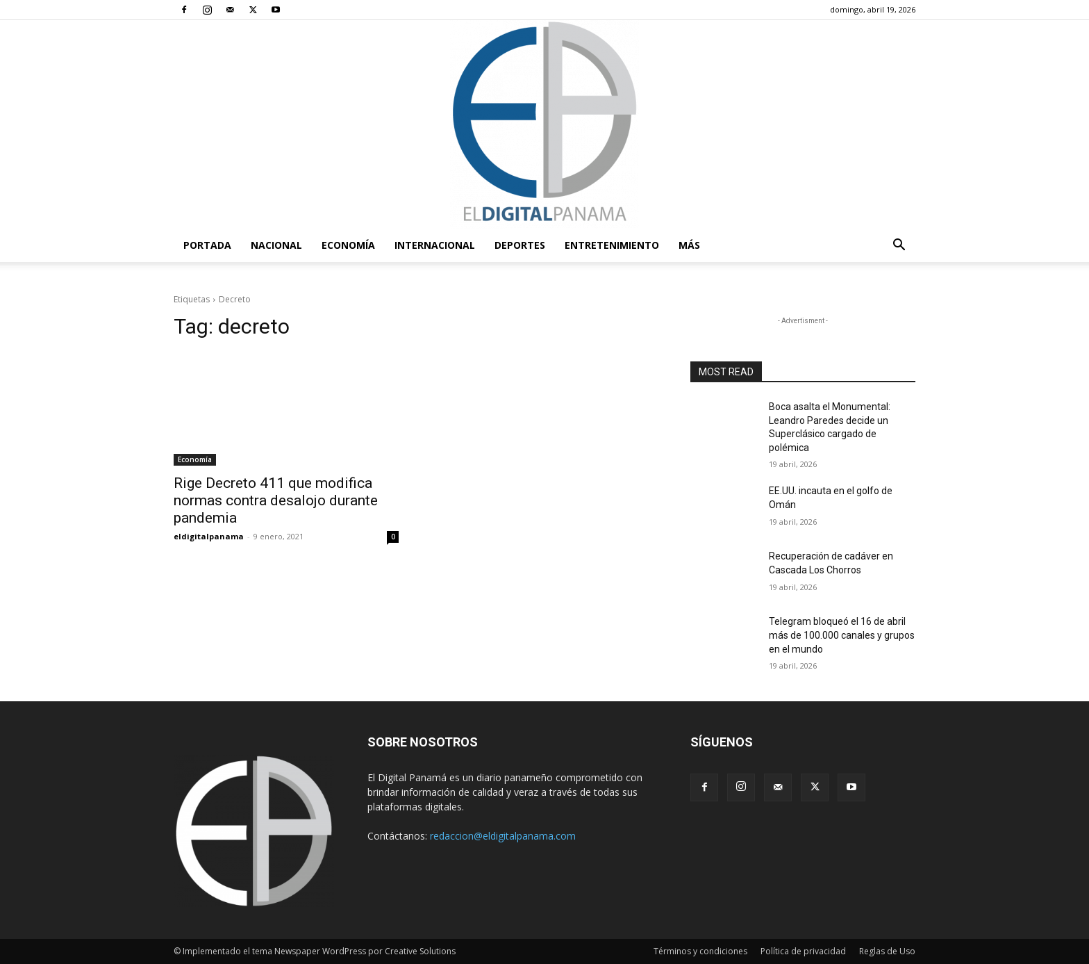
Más (689, 245)
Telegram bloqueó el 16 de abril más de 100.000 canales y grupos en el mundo (842, 635)
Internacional (434, 245)
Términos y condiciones (700, 951)
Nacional (276, 245)
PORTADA (207, 245)
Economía (348, 245)
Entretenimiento (612, 245)
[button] (898, 246)
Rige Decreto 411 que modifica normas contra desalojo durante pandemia (276, 500)
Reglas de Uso (887, 951)
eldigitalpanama (209, 536)
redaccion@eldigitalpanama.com (503, 835)
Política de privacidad (803, 951)
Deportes (519, 245)
